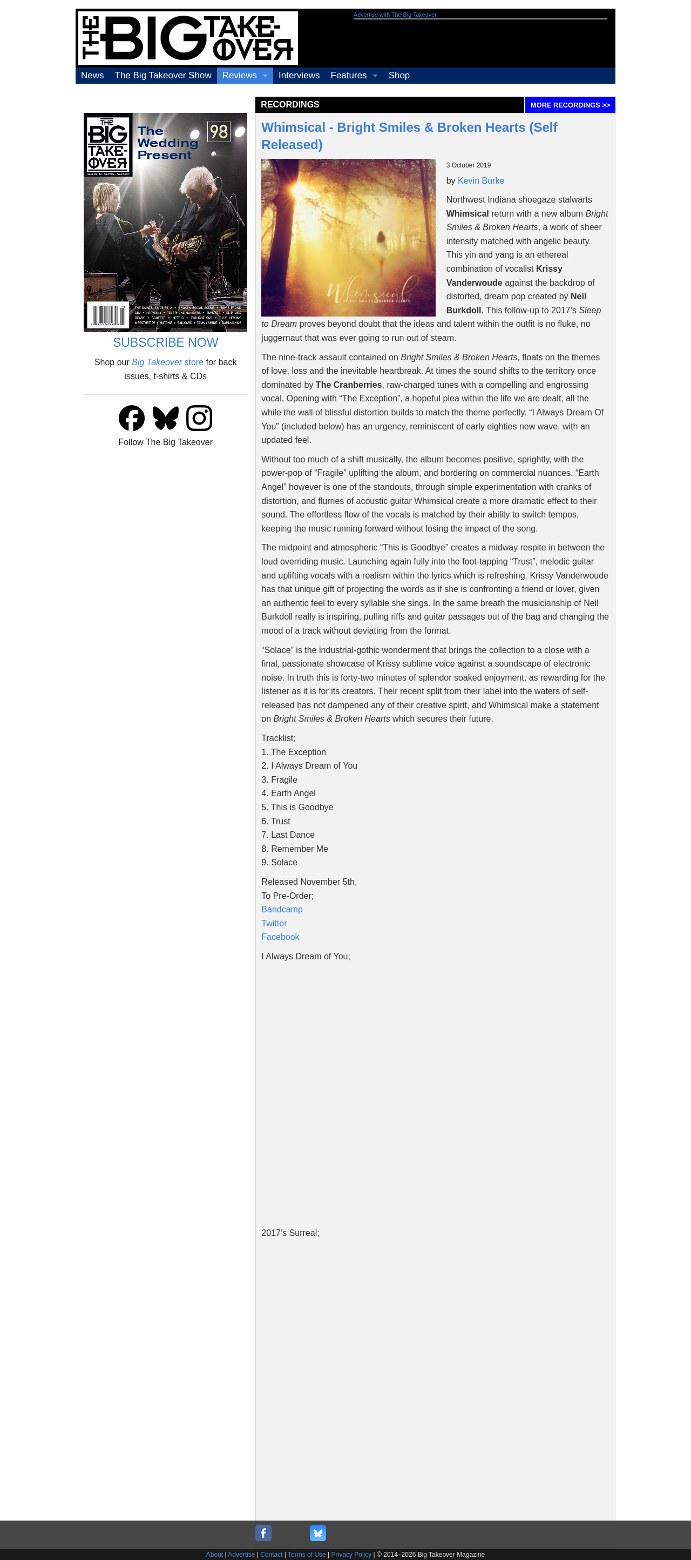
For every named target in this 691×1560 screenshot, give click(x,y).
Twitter (274, 923)
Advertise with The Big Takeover (395, 14)
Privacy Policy (351, 1554)
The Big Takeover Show (163, 75)
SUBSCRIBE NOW (166, 342)
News (92, 75)
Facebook (280, 937)
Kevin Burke (481, 180)
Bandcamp (282, 909)
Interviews (299, 75)
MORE (570, 105)
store (168, 362)
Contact (271, 1554)
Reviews (239, 75)
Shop (399, 75)
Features (349, 75)
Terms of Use (307, 1554)
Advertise (241, 1554)
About (214, 1554)
